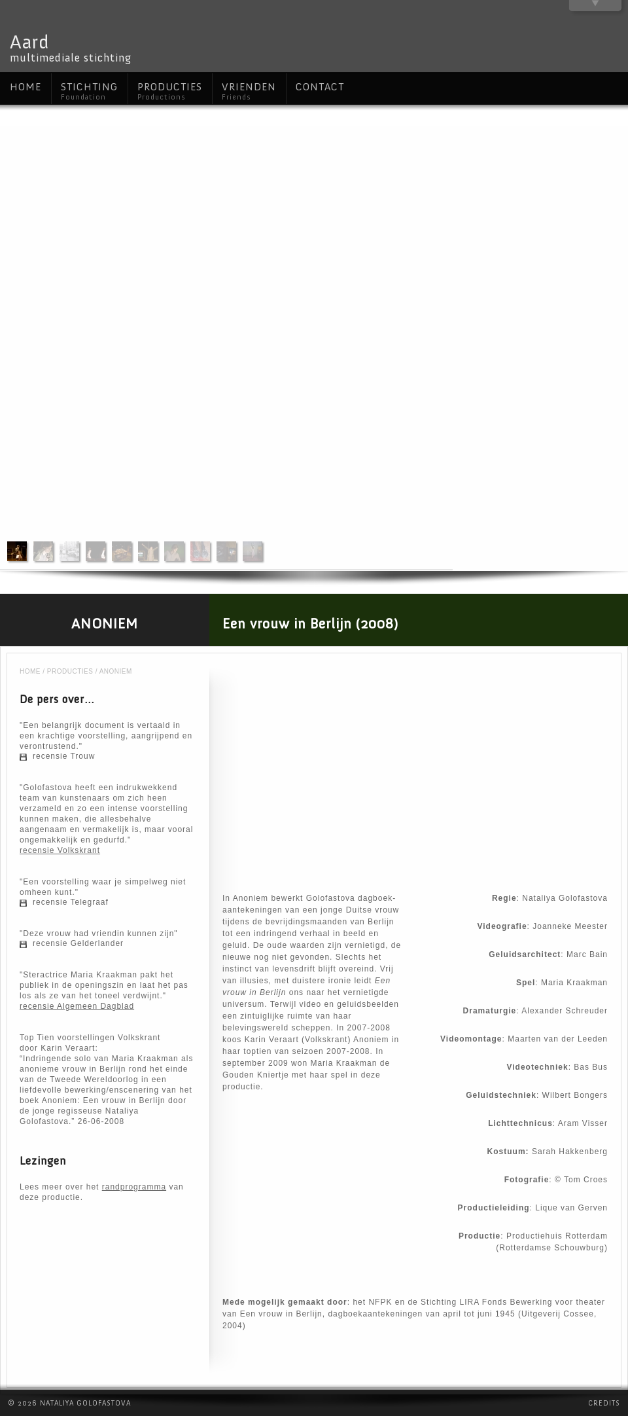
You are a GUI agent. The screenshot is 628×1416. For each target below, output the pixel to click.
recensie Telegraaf (71, 902)
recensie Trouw (64, 756)
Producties (70, 671)
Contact (320, 87)
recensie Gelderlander (78, 943)
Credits (604, 1403)
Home (30, 671)
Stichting (89, 91)
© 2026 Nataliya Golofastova (69, 1403)
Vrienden (249, 91)
